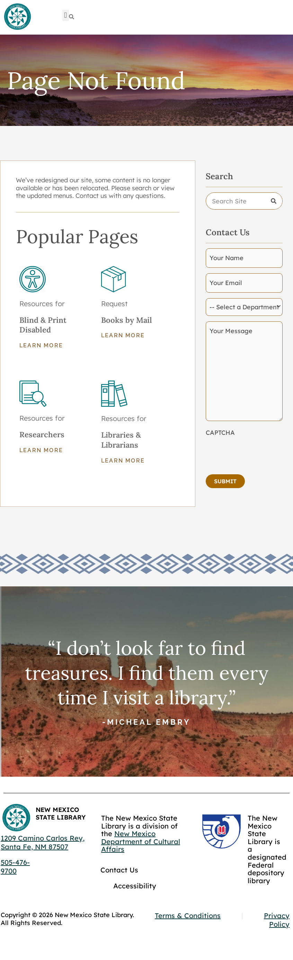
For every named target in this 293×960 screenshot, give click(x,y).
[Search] (71, 16)
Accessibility (134, 885)
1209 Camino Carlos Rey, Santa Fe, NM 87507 (43, 842)
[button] (65, 15)
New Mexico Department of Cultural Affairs (140, 841)
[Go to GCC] (221, 831)
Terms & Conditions (188, 915)
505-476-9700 (15, 866)
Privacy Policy (277, 920)
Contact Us (119, 870)
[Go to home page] (17, 16)
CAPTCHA (220, 433)
